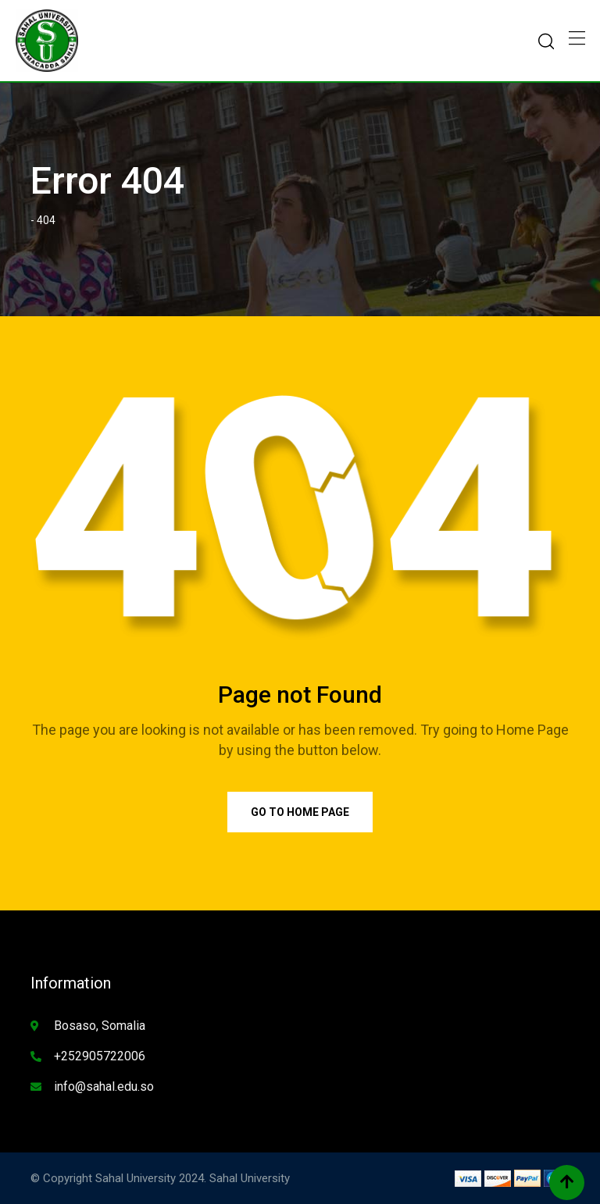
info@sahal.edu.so (104, 1086)
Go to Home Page (300, 812)
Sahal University (249, 1178)
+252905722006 (99, 1056)
